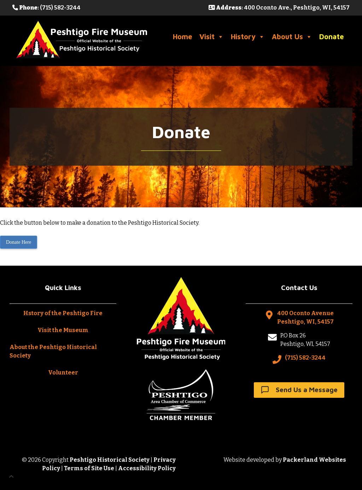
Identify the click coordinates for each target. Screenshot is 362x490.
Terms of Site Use (89, 468)
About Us (292, 37)
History (248, 37)
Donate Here (18, 242)
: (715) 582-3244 (46, 7)
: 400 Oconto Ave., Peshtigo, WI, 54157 (279, 7)
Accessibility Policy (147, 468)
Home (182, 37)
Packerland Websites (314, 459)
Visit (211, 37)
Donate (331, 37)
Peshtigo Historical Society (110, 459)
